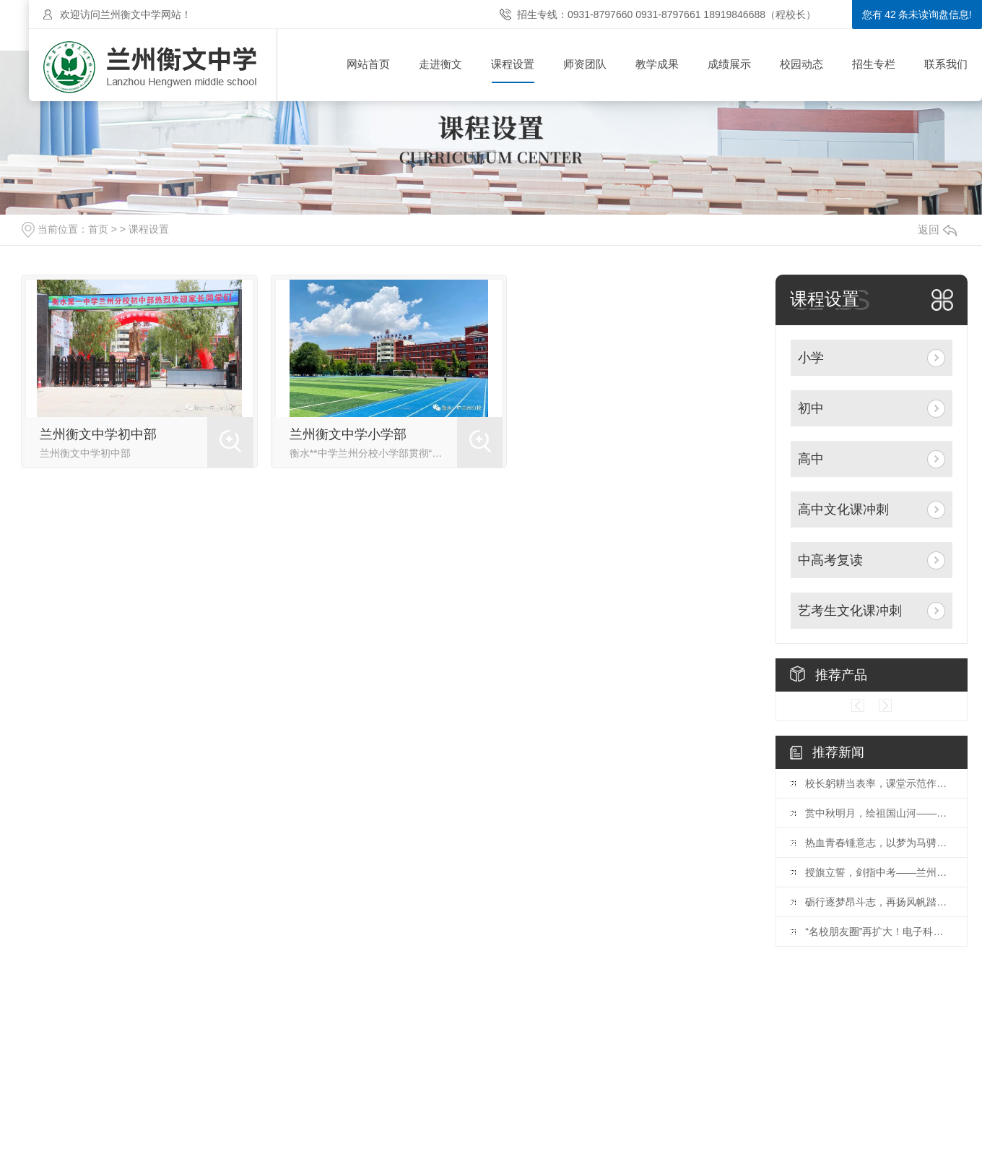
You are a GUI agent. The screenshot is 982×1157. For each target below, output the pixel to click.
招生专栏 (873, 64)
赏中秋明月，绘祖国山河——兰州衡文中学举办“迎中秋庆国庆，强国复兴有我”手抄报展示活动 (878, 813)
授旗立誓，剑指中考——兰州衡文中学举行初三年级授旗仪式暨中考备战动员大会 (878, 872)
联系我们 (946, 64)
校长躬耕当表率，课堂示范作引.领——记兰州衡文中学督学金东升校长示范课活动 (878, 783)
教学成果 (657, 64)
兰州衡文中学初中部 (98, 434)
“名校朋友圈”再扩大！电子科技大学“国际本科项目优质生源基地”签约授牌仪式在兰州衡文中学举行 (878, 931)
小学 (811, 357)
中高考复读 (830, 560)
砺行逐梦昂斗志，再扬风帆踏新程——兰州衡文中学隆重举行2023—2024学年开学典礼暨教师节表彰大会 (878, 902)
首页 (98, 229)
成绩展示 (729, 64)
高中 (811, 459)
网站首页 (368, 64)
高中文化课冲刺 (843, 509)
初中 (811, 408)
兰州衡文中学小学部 (348, 434)
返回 (937, 229)
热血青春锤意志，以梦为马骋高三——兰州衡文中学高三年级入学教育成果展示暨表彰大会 (878, 842)
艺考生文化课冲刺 (850, 610)
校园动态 (801, 64)
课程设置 (512, 64)
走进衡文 (440, 64)
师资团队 (585, 64)
